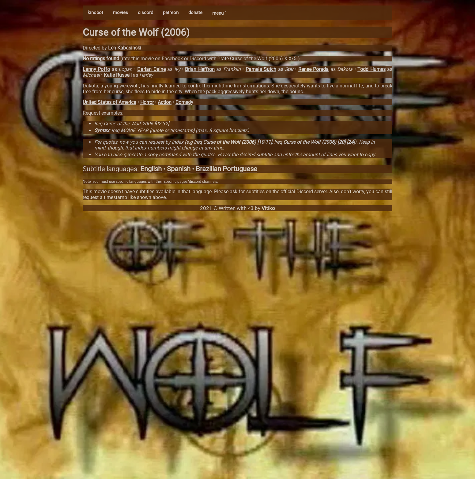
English (151, 169)
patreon (171, 12)
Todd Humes (371, 69)
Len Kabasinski (124, 48)
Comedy (184, 102)
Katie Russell (118, 75)
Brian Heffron (199, 69)
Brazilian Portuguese (226, 169)
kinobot (95, 12)
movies (120, 12)
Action (165, 102)
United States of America (109, 102)
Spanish (178, 169)
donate (195, 12)
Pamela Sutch (261, 69)
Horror (147, 102)
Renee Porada (313, 69)
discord (145, 12)
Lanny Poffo (96, 69)
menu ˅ (219, 13)
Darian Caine (151, 69)
